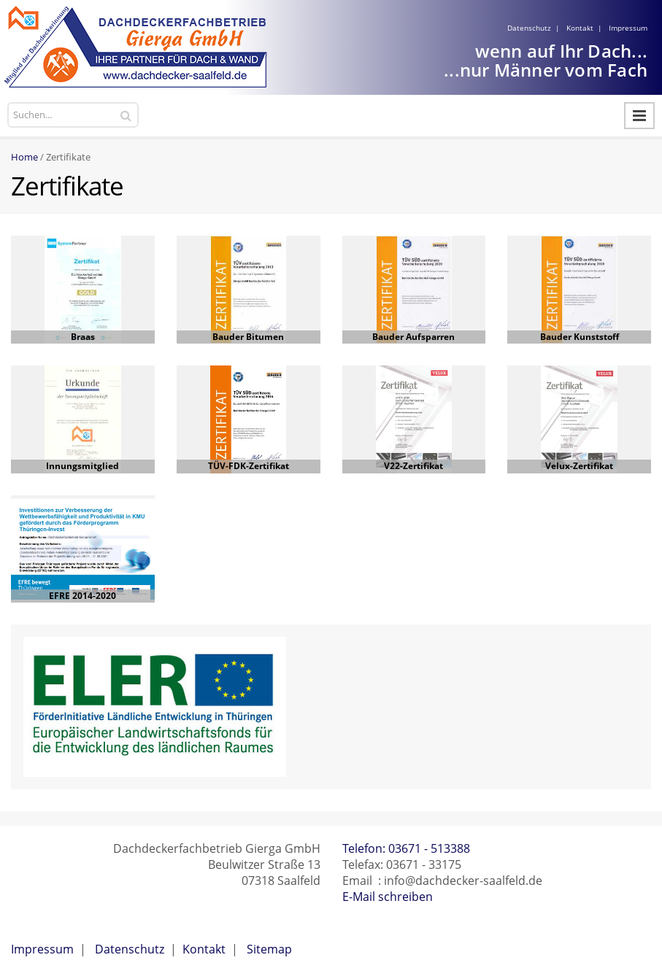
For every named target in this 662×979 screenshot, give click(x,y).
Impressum (628, 28)
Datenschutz (529, 28)
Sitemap (269, 949)
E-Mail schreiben (387, 897)
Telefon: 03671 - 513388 (406, 848)
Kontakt (579, 28)
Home (24, 156)
